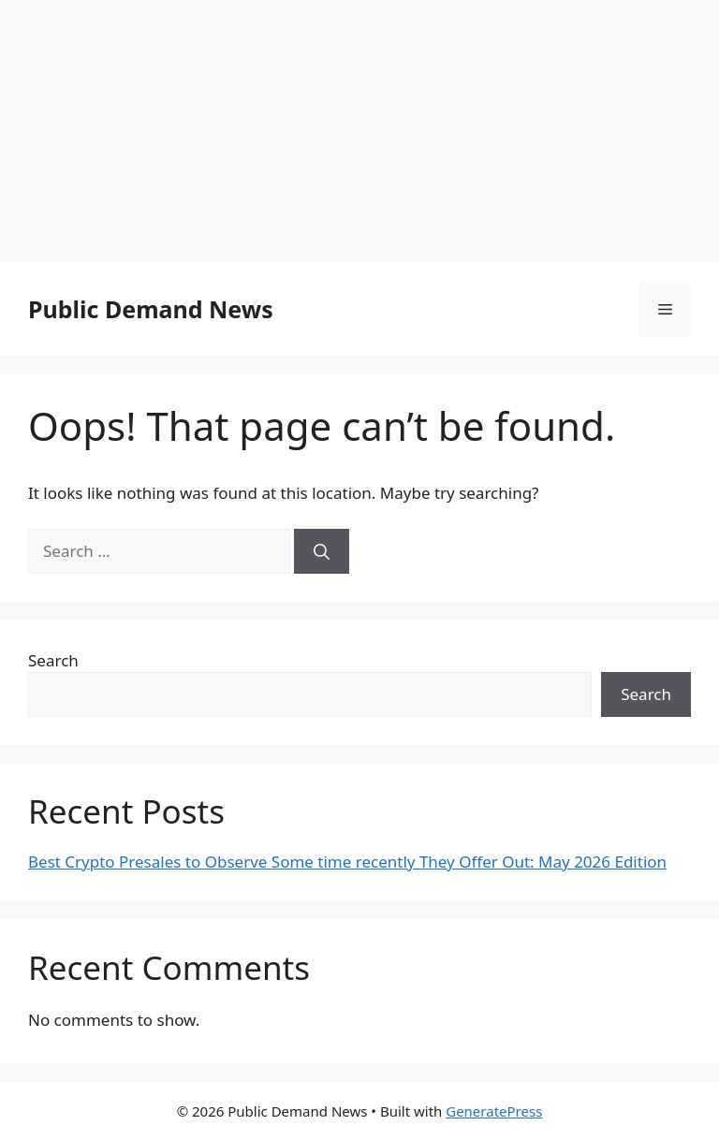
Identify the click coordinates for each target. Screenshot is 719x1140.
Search (53, 660)
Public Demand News (150, 309)
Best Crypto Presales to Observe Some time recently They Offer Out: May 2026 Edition (347, 861)
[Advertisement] (359, 131)
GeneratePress (494, 1111)
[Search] (321, 551)
